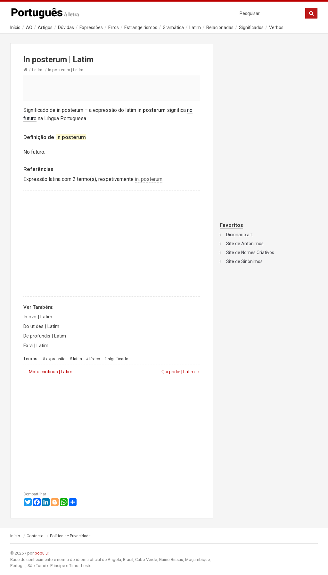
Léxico (94, 359)
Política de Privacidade (70, 536)
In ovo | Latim (37, 317)
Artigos (45, 27)
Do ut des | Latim (41, 326)
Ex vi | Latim (35, 345)
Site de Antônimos (245, 243)
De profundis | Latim (44, 336)
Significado (118, 359)
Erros (113, 27)
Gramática (173, 27)
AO (29, 27)
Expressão (56, 359)
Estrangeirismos (140, 27)
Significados (251, 27)
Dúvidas (66, 27)
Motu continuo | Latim (47, 371)
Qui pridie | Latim (180, 371)
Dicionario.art (239, 234)
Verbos (276, 27)
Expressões (91, 27)
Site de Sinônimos (244, 261)
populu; (42, 553)
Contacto (35, 536)
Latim (195, 27)
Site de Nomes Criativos (250, 252)
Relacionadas (220, 27)
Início (15, 27)
